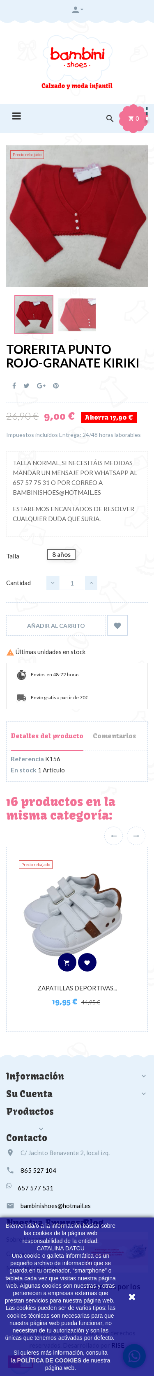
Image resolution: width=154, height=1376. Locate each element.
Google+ (41, 386)
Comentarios (114, 736)
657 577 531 (35, 1188)
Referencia (27, 759)
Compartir (14, 386)
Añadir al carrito (56, 625)
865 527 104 (38, 1170)
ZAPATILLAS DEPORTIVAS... (77, 988)
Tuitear (26, 386)
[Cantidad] (72, 583)
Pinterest (56, 386)
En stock (24, 770)
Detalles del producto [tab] (47, 736)
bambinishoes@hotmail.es (56, 1205)
